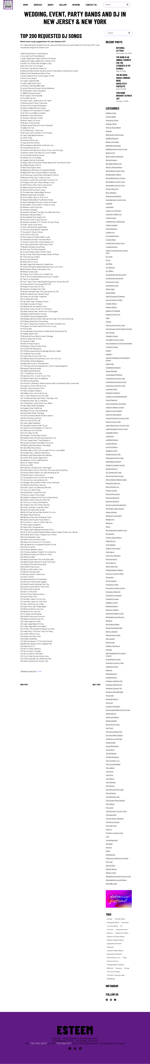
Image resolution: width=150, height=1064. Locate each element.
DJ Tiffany (109, 271)
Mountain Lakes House (115, 509)
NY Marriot (110, 534)
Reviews (24, 671)
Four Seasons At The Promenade (119, 343)
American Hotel (112, 120)
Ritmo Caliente (111, 632)
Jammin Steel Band (113, 415)
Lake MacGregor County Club (117, 425)
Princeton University (113, 595)
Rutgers (109, 650)
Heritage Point (111, 389)
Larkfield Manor (112, 440)
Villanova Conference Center (117, 858)
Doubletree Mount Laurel (116, 275)
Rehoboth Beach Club (115, 614)
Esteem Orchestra (113, 311)
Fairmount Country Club (115, 325)
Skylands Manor (112, 699)
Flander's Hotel (112, 336)
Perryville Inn (111, 563)
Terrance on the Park (114, 739)
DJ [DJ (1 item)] (121, 926)
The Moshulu (111, 793)
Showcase (110, 696)
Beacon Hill (110, 153)
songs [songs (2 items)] (126, 968)
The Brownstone (112, 757)
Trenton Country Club (114, 833)
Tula (107, 837)
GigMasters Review (113, 368)
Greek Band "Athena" (114, 375)
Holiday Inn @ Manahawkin (116, 397)
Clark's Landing (112, 225)
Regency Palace (112, 610)
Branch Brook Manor (114, 167)
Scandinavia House (113, 659)
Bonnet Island (111, 160)
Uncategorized (112, 840)
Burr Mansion (111, 193)
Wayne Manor (111, 869)
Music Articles (111, 512)
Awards (109, 131)
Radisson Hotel (112, 603)
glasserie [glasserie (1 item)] (110, 947)
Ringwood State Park (114, 628)
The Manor (110, 779)
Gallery (108, 351)
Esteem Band (111, 307)
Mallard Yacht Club (113, 454)
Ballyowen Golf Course (115, 135)
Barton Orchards (112, 142)
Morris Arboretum (113, 494)
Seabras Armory (112, 667)
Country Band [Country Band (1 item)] (112, 926)
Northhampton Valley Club (116, 530)
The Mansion (111, 782)
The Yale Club (111, 826)
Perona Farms (111, 559)
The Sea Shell (111, 815)
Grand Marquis (111, 371)
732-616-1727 (63, 1043)
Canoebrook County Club (116, 200)
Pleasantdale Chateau (114, 570)
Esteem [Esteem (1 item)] (110, 933)
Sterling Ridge (111, 721)
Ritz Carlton (110, 639)
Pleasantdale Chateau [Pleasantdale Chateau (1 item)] (115, 965)
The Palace (110, 804)
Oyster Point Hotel (113, 548)
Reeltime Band (112, 606)
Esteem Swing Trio (113, 314)
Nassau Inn (110, 519)
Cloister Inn (110, 232)
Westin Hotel (111, 873)
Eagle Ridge (110, 293)
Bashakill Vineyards (113, 146)
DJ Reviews (110, 267)
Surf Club (109, 728)
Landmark (110, 436)
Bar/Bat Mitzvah (112, 138)
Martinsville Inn (112, 469)
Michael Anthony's (113, 483)
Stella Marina (111, 714)
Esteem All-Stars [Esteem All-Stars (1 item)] (121, 933)
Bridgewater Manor (113, 175)
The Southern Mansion (115, 819)
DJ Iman (109, 257)
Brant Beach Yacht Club (115, 171)
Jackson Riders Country (115, 407)
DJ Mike (109, 264)
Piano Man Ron (112, 566)
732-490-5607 (38, 1043)
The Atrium (110, 750)
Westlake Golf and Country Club (118, 876)
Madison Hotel (111, 451)
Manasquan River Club (115, 458)
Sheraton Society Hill (114, 688)
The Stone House (112, 822)
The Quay (109, 808)
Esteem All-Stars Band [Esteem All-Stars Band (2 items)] (115, 937)
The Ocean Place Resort (115, 800)
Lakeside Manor (112, 433)
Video (108, 851)
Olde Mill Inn (111, 541)
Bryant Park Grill (112, 189)
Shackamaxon (111, 674)
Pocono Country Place (115, 574)
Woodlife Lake (111, 884)
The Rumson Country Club (116, 811)
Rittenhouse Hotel (113, 635)
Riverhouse (110, 642)
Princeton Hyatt (112, 585)
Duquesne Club (112, 286)
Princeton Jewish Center (115, 588)
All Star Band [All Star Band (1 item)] (120, 919)
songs (39, 671)
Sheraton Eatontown (114, 685)
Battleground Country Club (116, 149)
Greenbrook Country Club (116, 382)
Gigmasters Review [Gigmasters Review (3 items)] (114, 944)
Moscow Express (112, 501)
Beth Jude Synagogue (114, 156)
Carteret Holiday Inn (114, 214)
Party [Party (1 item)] (125, 958)
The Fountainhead (113, 764)
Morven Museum (112, 498)
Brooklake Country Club (115, 182)
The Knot (109, 775)
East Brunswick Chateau (115, 296)
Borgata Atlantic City (114, 164)
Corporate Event (112, 236)
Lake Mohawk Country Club (117, 429)
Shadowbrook (111, 677)
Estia (107, 318)
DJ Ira (108, 260)
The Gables (110, 768)
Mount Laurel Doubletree (116, 505)
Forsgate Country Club (115, 340)
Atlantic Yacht (111, 124)
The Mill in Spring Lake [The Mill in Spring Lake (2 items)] (116, 975)
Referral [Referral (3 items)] (110, 968)
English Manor (111, 304)
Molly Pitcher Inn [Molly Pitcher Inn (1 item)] (113, 958)
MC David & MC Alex (114, 472)
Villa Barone (110, 855)
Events (108, 322)
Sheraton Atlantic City (114, 681)
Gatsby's (109, 354)
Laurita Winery (111, 444)
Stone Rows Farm (113, 724)
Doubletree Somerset (114, 278)
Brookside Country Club (115, 185)
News (108, 527)
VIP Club (109, 862)
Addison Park (111, 113)
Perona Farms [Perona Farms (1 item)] (112, 961)
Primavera (110, 577)
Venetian (109, 844)
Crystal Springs (111, 247)
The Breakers (111, 753)
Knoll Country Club (113, 422)
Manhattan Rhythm (113, 462)
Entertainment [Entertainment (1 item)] (121, 929)
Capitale (109, 203)
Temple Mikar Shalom (114, 735)
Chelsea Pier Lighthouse (115, 222)
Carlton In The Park (113, 211)
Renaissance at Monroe (115, 617)
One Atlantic (111, 545)
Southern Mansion (113, 706)
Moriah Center (111, 491)
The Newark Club (113, 797)
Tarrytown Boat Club (114, 732)
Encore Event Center (114, 300)
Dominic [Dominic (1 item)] (110, 929)
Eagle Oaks (110, 289)
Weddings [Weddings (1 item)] (111, 979)
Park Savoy (110, 552)
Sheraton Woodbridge (114, 692)
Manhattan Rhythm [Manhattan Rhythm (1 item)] (114, 954)
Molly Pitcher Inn (112, 487)
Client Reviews (111, 229)
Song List (31, 671)
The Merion (110, 786)
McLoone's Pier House (114, 476)
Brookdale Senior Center (115, 178)
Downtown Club (112, 282)
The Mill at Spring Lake (115, 790)
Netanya (109, 523)
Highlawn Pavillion (113, 393)
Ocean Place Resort (113, 538)
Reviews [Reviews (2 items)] (118, 968)
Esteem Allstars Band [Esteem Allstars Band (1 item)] (115, 940)
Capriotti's (110, 207)
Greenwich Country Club (115, 386)
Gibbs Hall (110, 364)
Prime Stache (111, 581)
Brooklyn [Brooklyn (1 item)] (125, 922)
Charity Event (111, 218)
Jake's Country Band (114, 411)
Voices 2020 (110, 866)
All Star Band (111, 117)
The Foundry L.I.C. (113, 761)
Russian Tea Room (113, 646)
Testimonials (110, 743)
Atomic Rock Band (113, 128)
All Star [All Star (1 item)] (109, 919)
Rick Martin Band (112, 624)
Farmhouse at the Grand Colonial (119, 329)
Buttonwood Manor (113, 196)
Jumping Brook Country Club (117, 418)
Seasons (109, 670)
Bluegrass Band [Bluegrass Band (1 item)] (113, 922)
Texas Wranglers (112, 746)
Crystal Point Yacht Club (115, 243)
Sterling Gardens (112, 717)
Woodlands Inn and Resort (116, 880)
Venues (109, 847)
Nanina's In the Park (113, 516)
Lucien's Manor (112, 447)
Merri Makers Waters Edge (116, 480)
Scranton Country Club (115, 663)
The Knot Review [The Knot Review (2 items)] (113, 972)
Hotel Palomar (111, 400)
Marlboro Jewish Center (115, 465)
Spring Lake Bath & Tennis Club (118, 710)
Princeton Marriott (113, 592)
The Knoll (109, 772)
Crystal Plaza (111, 240)
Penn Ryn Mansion (113, 556)
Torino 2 (109, 829)
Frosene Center (112, 347)
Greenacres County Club (115, 378)
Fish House (110, 333)
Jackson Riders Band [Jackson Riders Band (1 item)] (115, 951)
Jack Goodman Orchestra (116, 404)
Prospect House (112, 599)
